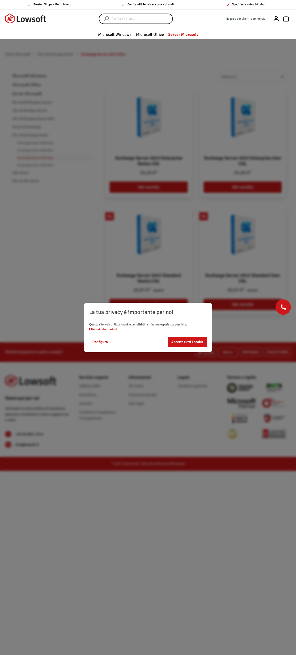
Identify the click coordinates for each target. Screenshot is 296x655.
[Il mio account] (276, 19)
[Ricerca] (104, 19)
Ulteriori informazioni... (104, 329)
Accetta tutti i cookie (187, 342)
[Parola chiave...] (141, 19)
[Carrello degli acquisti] (286, 19)
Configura (100, 342)
